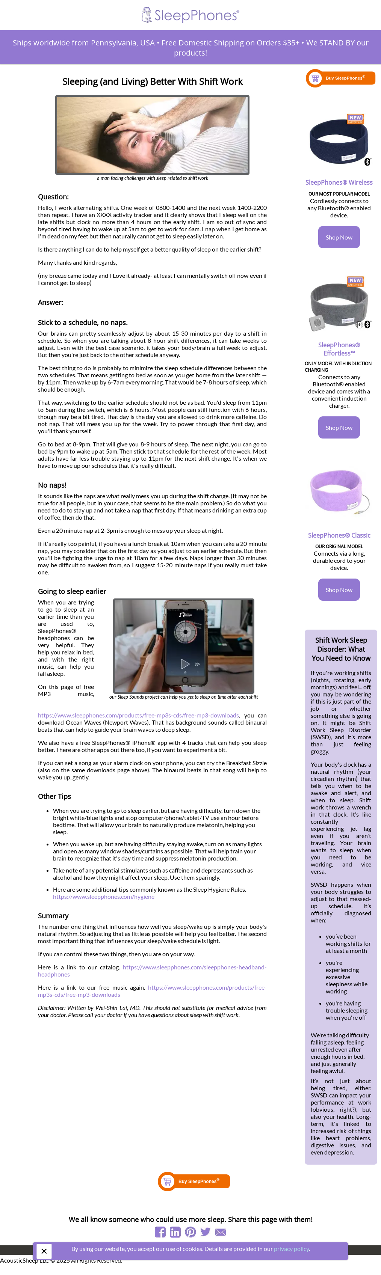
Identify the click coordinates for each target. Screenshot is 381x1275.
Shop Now (339, 237)
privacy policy (291, 1248)
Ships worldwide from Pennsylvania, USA (84, 43)
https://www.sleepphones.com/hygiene (103, 896)
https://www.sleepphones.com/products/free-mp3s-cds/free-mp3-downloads (138, 715)
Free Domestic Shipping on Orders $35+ (230, 43)
